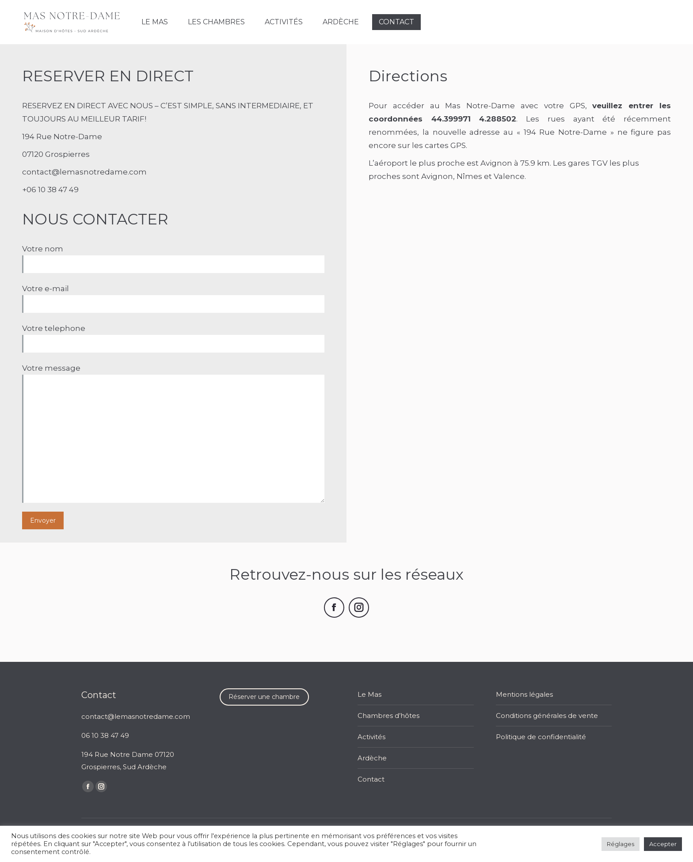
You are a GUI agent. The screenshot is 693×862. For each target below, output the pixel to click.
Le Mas (369, 694)
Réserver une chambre (264, 697)
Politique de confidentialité (541, 737)
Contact (371, 779)
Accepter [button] (663, 843)
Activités (371, 737)
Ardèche (372, 758)
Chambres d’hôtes (388, 715)
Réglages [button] (620, 843)
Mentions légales (524, 694)
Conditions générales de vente (547, 715)
